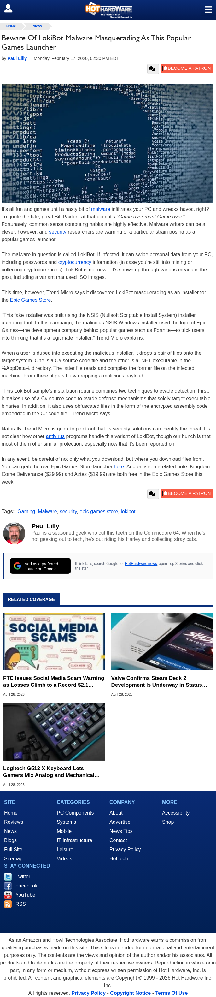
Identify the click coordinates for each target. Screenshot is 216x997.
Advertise (120, 822)
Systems (66, 822)
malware (100, 209)
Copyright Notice (130, 993)
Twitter (22, 876)
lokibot (128, 511)
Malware (47, 511)
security (57, 231)
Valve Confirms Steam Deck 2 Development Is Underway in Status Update (156, 682)
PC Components (75, 813)
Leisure (65, 849)
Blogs (10, 840)
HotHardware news (141, 563)
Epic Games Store (30, 300)
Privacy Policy (125, 849)
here (119, 466)
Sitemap (13, 858)
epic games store (98, 511)
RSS (20, 904)
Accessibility (176, 813)
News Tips (121, 831)
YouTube (25, 895)
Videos (64, 858)
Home (11, 813)
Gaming (26, 511)
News (37, 26)
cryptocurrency (74, 262)
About (116, 813)
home (11, 26)
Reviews (13, 822)
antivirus (55, 436)
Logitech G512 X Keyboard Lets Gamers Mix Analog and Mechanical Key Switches (48, 772)
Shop (168, 822)
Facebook (26, 885)
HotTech (118, 858)
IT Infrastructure (74, 840)
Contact (118, 840)
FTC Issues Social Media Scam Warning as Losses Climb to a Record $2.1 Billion (53, 682)
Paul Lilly (45, 526)
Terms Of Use (171, 993)
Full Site (13, 849)
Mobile (64, 831)
